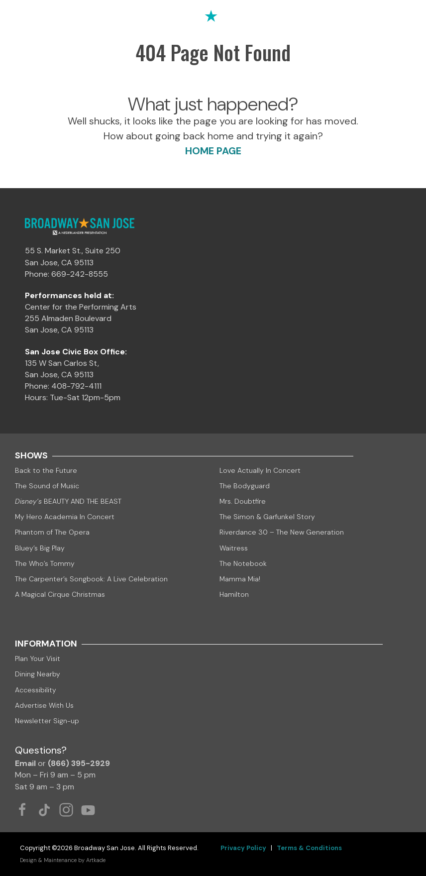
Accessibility (35, 689)
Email (25, 763)
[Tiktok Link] (44, 809)
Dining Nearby (37, 673)
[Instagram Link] (66, 809)
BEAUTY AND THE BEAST (68, 501)
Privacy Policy (243, 848)
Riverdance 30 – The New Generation (281, 532)
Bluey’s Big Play (40, 548)
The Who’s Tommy (45, 563)
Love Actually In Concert (260, 470)
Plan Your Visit (37, 658)
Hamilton (234, 594)
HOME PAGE (213, 150)
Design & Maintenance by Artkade (63, 860)
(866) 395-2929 (79, 763)
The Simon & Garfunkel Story (267, 516)
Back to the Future (46, 470)
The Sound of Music (47, 485)
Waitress (233, 548)
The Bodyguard (244, 485)
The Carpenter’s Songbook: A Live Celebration (91, 578)
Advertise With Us (44, 705)
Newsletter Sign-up (47, 720)
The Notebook (243, 563)
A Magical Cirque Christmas (60, 594)
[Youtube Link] (88, 809)
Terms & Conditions (309, 848)
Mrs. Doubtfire (242, 501)
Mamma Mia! (239, 578)
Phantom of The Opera (52, 532)
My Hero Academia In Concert (64, 516)
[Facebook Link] (22, 809)
